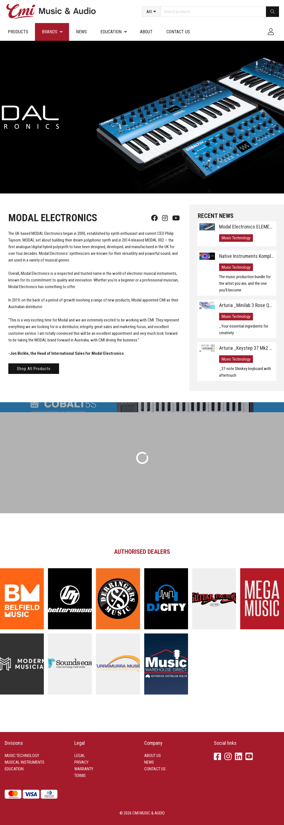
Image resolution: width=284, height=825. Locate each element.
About (146, 31)
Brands (49, 31)
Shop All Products (33, 368)
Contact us (178, 31)
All (149, 11)
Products (18, 31)
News (81, 31)
